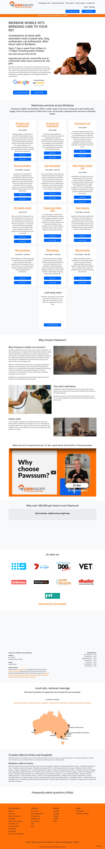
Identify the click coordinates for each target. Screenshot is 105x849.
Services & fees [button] (57, 3)
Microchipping (22, 250)
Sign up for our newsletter (16, 834)
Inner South (32, 675)
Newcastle (25, 703)
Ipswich (39, 675)
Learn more (22, 159)
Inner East (18, 675)
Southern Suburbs (19, 677)
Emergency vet (82, 123)
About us (11, 811)
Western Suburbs (31, 677)
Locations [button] (90, 3)
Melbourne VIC (54, 703)
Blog (32, 826)
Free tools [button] (69, 3)
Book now (22, 155)
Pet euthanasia (35, 816)
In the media (12, 829)
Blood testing (82, 250)
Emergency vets (44, 3)
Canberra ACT (64, 703)
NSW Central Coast (35, 703)
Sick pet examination (37, 813)
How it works (80, 3)
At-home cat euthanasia (52, 124)
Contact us (12, 813)
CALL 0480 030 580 (72, 11)
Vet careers (12, 818)
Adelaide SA (45, 703)
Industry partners (14, 826)
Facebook (56, 811)
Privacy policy (80, 811)
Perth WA (88, 703)
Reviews (92, 7)
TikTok (55, 821)
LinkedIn (56, 816)
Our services (34, 811)
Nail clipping (82, 207)
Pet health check (22, 207)
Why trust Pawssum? (15, 816)
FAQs (86, 7)
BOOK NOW (88, 11)
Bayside (46, 673)
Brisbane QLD (73, 703)
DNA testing (52, 250)
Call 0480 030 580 (52, 325)
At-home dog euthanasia (22, 124)
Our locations (35, 821)
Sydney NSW (17, 703)
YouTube (56, 818)
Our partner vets (13, 824)
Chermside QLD (21, 669)
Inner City (11, 675)
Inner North (25, 675)
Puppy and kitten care (52, 209)
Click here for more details (52, 603)
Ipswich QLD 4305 (14, 671)
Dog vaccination (22, 165)
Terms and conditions (82, 813)
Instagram (56, 813)
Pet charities (12, 831)
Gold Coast (81, 703)
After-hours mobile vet (82, 167)
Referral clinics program (16, 821)
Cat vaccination (52, 165)
